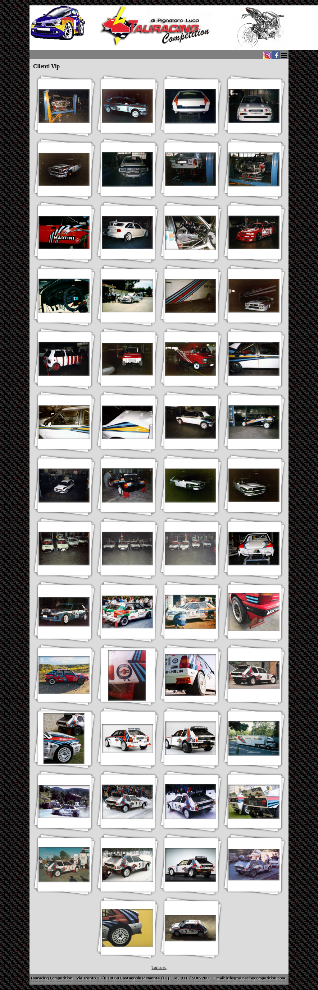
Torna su (158, 967)
